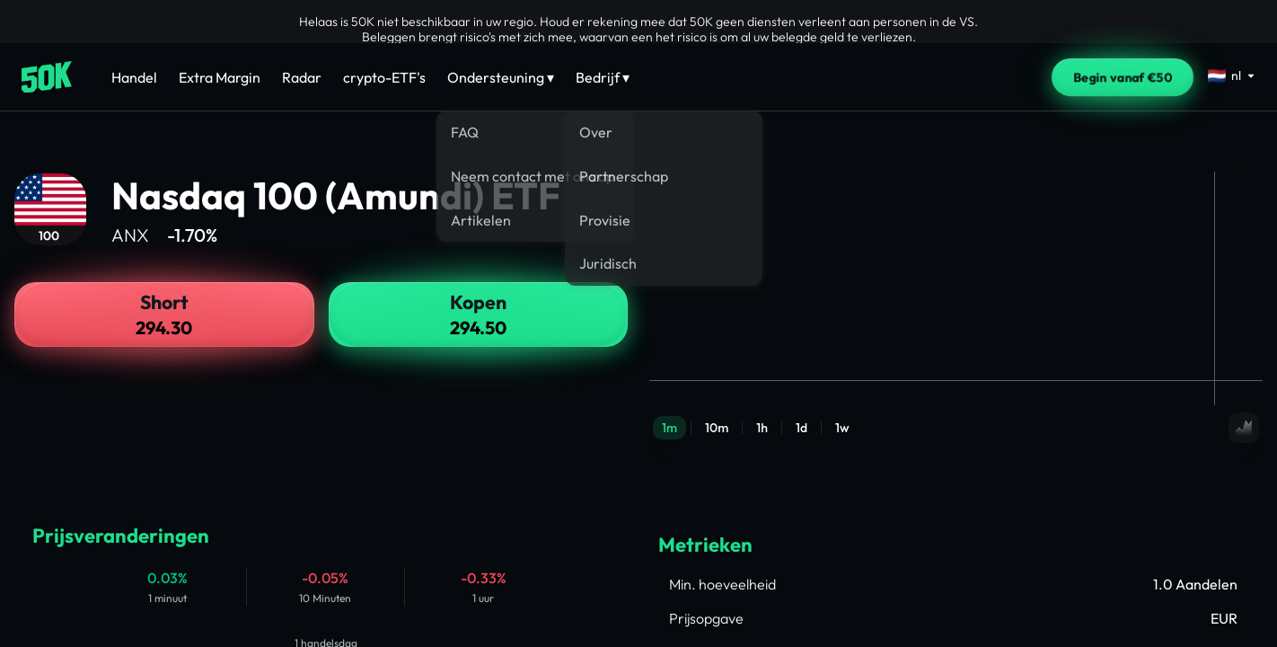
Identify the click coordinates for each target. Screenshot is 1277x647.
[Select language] (1231, 75)
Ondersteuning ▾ (500, 77)
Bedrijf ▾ (603, 77)
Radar (301, 77)
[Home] (47, 77)
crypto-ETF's (384, 77)
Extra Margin (219, 77)
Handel (134, 77)
